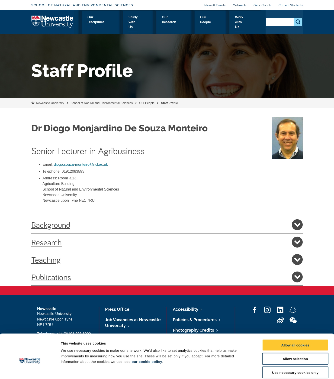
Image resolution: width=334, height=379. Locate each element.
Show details (243, 370)
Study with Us (154, 22)
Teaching (167, 259)
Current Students (291, 5)
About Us (92, 22)
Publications (167, 276)
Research (167, 242)
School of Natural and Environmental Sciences (82, 5)
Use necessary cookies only (295, 349)
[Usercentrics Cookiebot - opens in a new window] (30, 369)
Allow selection (295, 336)
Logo (52, 21)
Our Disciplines (121, 22)
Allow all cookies (295, 322)
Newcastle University (49, 103)
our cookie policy (147, 338)
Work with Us (246, 22)
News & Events (214, 5)
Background (167, 224)
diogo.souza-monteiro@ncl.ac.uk (81, 164)
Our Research (187, 22)
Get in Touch (262, 5)
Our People (216, 22)
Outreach (239, 5)
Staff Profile (169, 103)
